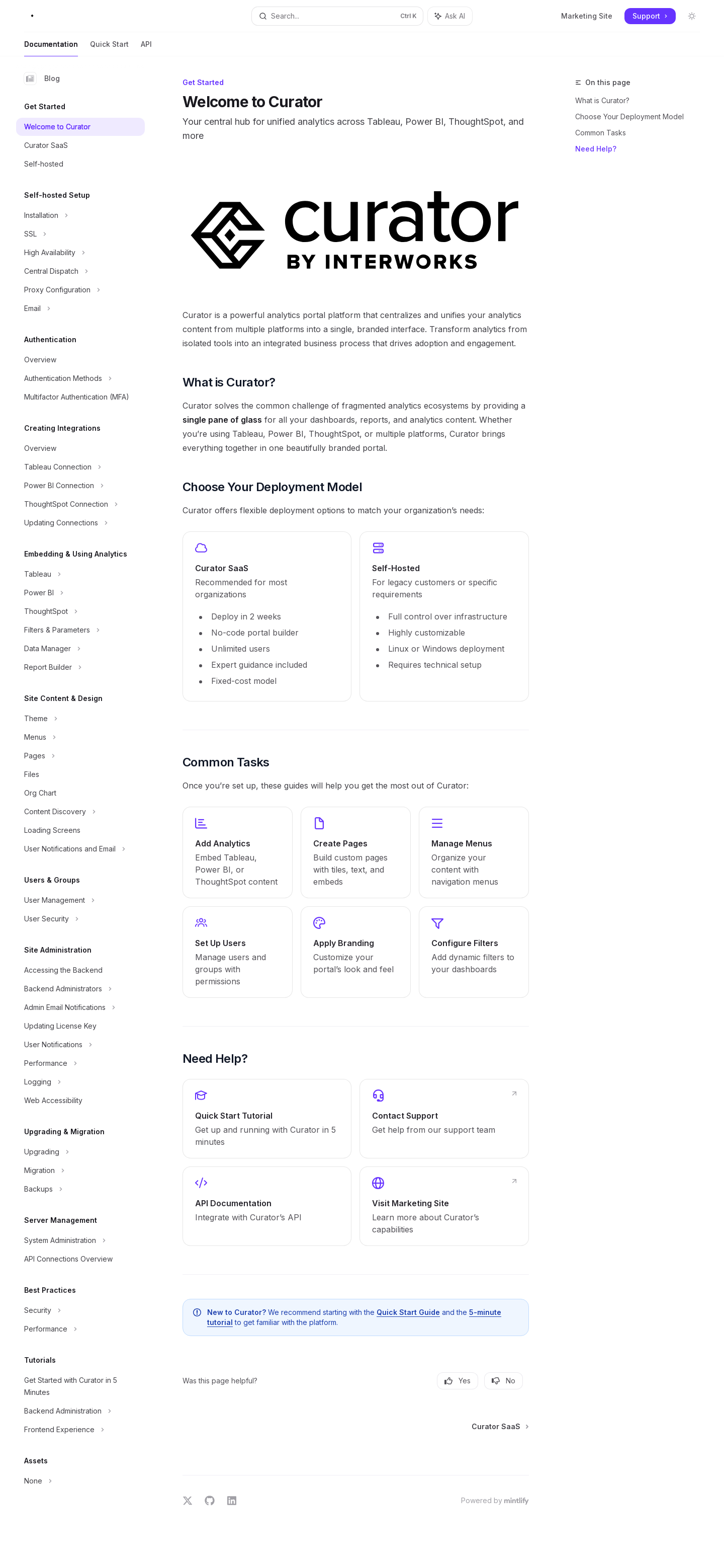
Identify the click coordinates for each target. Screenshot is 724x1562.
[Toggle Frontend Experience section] (80, 1430)
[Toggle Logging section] (80, 1082)
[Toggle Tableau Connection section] (80, 467)
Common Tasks (600, 132)
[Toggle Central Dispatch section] (80, 271)
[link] (267, 616)
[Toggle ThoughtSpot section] (80, 611)
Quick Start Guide (408, 1312)
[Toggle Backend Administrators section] (80, 989)
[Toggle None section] (80, 1481)
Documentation (51, 48)
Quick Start (109, 48)
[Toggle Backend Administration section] (80, 1411)
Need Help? (595, 148)
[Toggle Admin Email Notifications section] (80, 1007)
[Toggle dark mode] (692, 16)
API (146, 48)
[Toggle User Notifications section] (80, 1045)
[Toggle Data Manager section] (80, 649)
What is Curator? (602, 100)
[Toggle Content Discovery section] (80, 812)
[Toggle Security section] (80, 1310)
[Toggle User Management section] (80, 900)
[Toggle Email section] (80, 308)
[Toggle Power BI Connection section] (80, 486)
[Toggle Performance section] (80, 1063)
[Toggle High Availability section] (80, 253)
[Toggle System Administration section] (80, 1240)
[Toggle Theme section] (80, 719)
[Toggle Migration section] (80, 1170)
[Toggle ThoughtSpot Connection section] (80, 504)
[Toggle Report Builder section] (80, 667)
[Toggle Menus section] (80, 737)
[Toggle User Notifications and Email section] (80, 849)
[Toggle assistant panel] (450, 16)
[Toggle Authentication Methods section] (80, 378)
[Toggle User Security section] (80, 919)
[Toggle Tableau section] (80, 574)
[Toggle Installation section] (80, 215)
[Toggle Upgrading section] (80, 1152)
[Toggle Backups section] (80, 1189)
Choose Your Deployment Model (629, 116)
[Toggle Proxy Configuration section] (80, 290)
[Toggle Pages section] (80, 756)
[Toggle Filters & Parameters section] (80, 630)
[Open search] (337, 16)
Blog (42, 78)
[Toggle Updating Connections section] (80, 523)
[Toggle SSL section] (80, 234)
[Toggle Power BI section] (80, 593)
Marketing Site (586, 16)
